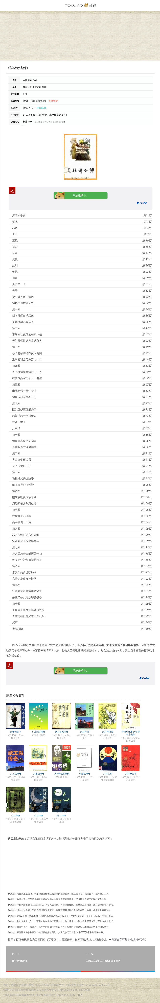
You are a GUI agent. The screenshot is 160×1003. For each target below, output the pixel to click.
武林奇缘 (15, 815)
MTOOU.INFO (35, 995)
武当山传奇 (38, 773)
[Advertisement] (80, 37)
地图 (79, 995)
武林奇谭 (84, 731)
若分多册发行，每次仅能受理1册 (49, 121)
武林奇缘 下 (15, 731)
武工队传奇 (15, 773)
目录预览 (53, 100)
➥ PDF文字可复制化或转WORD (127, 939)
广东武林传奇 (38, 731)
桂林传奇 (61, 815)
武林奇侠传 (107, 731)
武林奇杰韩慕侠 (61, 773)
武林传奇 (38, 815)
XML (74, 995)
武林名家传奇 (61, 731)
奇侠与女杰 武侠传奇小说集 (131, 733)
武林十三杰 (130, 773)
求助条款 (41, 107)
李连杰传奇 (84, 773)
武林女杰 (107, 773)
